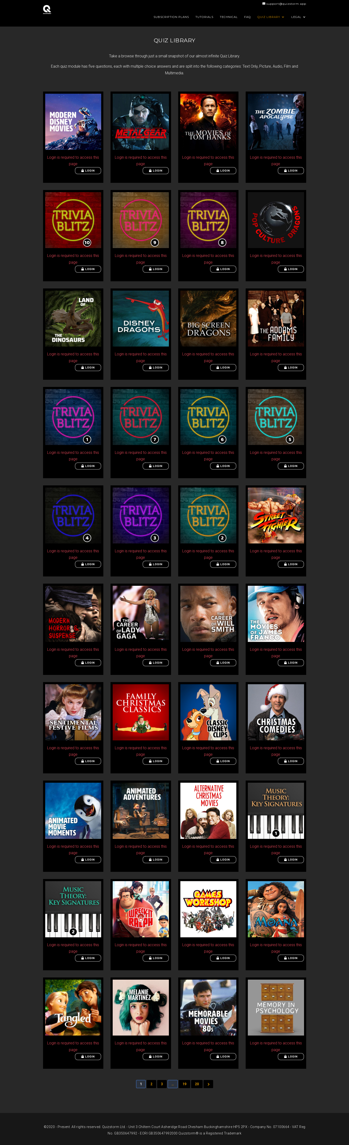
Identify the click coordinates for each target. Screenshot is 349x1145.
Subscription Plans (171, 17)
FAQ (247, 17)
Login (88, 170)
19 (184, 1084)
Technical (229, 17)
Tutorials (204, 17)
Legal (296, 17)
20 (197, 1084)
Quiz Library (268, 17)
